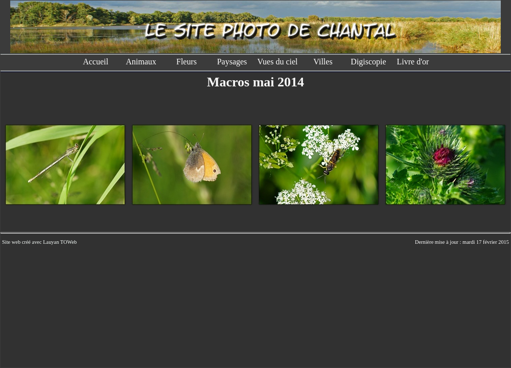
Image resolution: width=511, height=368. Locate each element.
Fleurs (186, 61)
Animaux (141, 61)
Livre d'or (414, 61)
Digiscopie (368, 61)
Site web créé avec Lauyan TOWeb (39, 242)
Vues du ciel (277, 61)
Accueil (95, 61)
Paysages (232, 61)
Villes (322, 61)
